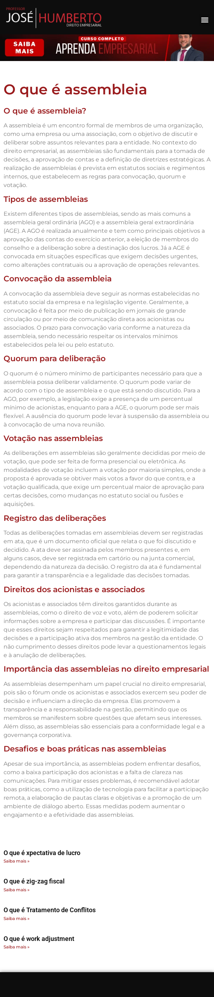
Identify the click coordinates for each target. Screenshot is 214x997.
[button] (204, 20)
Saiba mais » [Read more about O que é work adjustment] (17, 946)
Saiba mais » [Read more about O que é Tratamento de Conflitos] (17, 918)
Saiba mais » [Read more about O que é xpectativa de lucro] (17, 861)
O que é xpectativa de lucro (42, 852)
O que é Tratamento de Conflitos (50, 910)
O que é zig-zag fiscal (34, 881)
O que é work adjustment (39, 938)
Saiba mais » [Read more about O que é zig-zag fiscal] (17, 889)
